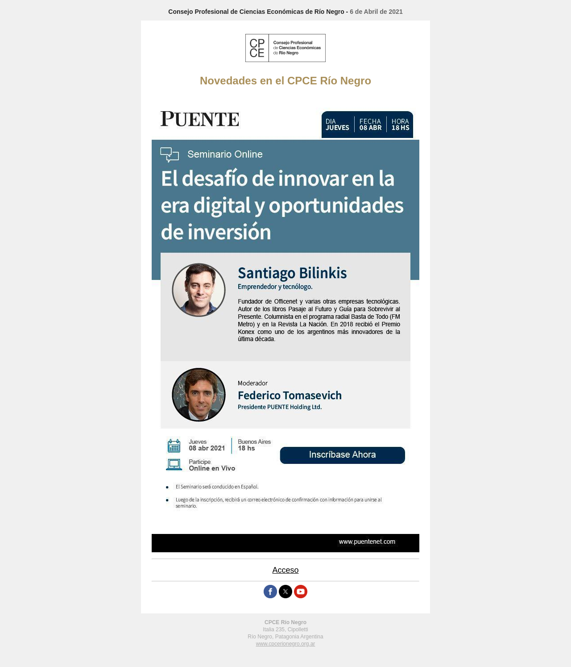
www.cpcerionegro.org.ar (285, 644)
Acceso (285, 570)
